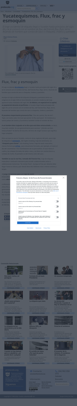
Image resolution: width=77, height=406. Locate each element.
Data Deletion (30, 228)
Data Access (38, 228)
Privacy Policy (47, 228)
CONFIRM (28, 222)
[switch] (57, 201)
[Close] (64, 178)
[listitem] (38, 198)
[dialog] (38, 203)
